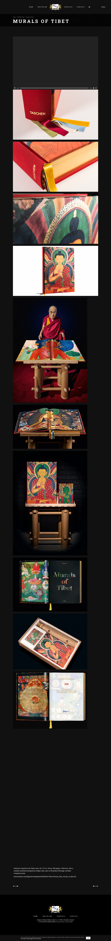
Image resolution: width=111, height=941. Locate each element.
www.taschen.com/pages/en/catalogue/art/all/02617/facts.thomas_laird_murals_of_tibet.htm (45, 876)
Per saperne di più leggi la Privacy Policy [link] (31, 938)
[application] (55, 63)
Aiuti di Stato (69, 922)
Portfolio (61, 916)
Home (35, 916)
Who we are (47, 916)
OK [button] (88, 938)
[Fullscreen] (96, 88)
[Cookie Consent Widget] (55, 938)
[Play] (15, 88)
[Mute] (93, 88)
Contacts (74, 916)
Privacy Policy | (60, 922)
